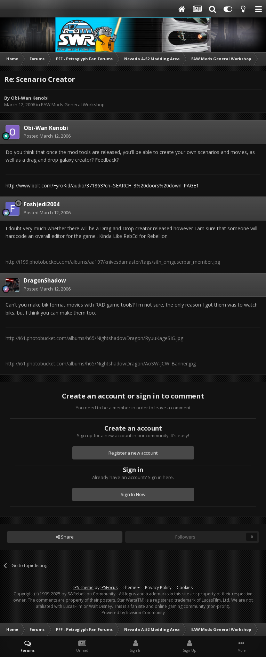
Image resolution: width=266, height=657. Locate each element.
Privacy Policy (158, 587)
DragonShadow (45, 280)
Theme (131, 587)
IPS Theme (83, 587)
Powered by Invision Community (133, 613)
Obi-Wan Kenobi (30, 98)
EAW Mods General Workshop (73, 104)
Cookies (185, 587)
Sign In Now (133, 494)
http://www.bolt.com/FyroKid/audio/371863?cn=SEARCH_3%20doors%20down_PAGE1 (102, 185)
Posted (47, 136)
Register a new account (133, 453)
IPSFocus (109, 587)
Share (65, 537)
